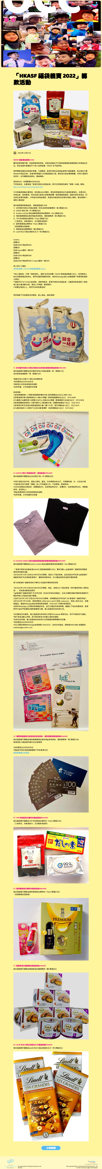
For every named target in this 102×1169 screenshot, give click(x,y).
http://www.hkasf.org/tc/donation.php (28, 187)
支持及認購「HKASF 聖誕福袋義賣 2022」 (29, 269)
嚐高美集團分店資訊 (21, 753)
